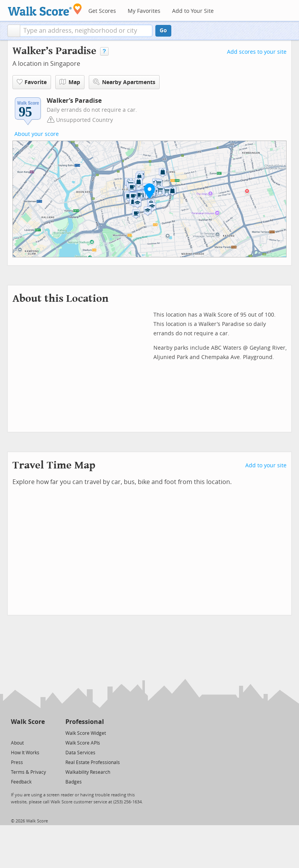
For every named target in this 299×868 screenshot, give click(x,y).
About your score (36, 134)
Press (17, 762)
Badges (73, 782)
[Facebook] (27, 732)
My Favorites (144, 11)
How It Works (25, 752)
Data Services (80, 752)
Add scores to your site (257, 52)
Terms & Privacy (28, 772)
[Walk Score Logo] (45, 9)
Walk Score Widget (85, 733)
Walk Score (28, 721)
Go (163, 30)
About (17, 743)
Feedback (21, 782)
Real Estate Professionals (92, 762)
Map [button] (70, 82)
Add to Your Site (193, 11)
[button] (13, 31)
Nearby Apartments (124, 82)
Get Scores (102, 11)
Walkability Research (87, 772)
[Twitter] (15, 732)
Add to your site (266, 465)
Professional (84, 721)
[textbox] (86, 31)
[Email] (39, 732)
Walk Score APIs (82, 743)
